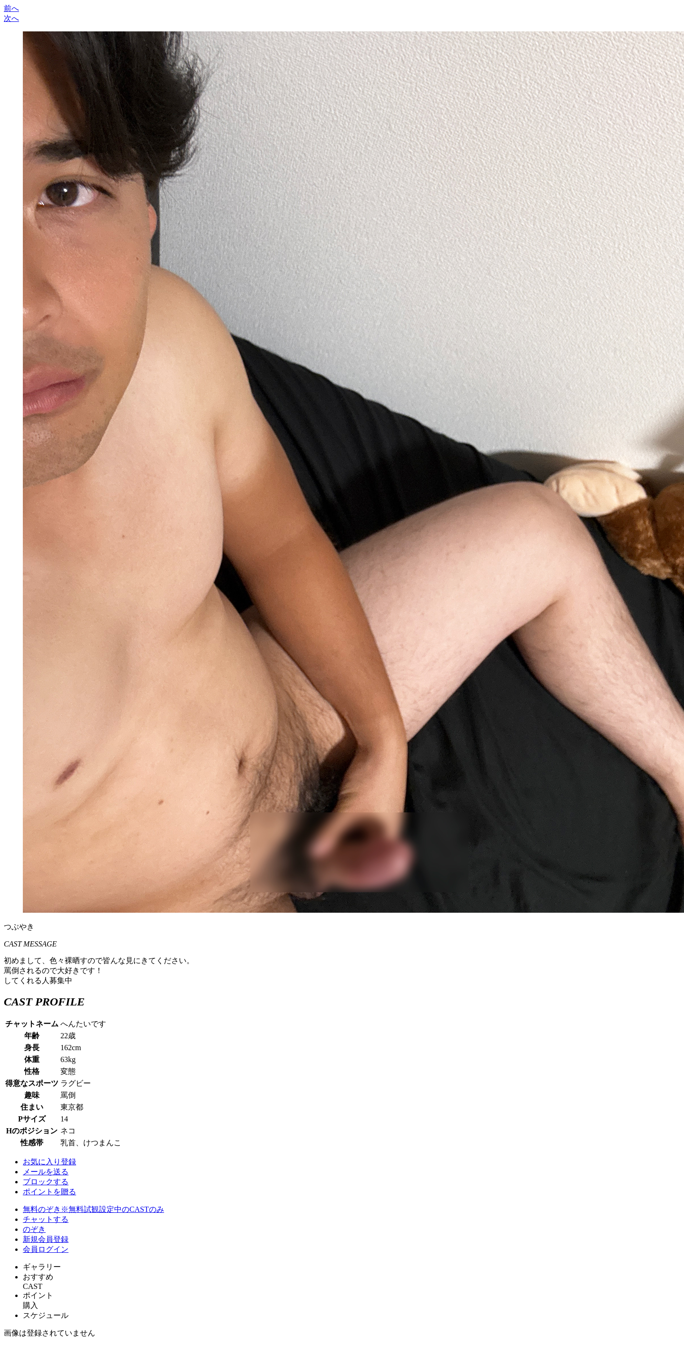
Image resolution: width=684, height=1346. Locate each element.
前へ (11, 8)
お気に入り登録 (49, 1162)
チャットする (45, 1219)
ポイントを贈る (49, 1192)
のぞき (34, 1229)
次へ (11, 18)
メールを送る (45, 1172)
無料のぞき (93, 1209)
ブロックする (45, 1182)
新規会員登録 (45, 1239)
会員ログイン (45, 1249)
